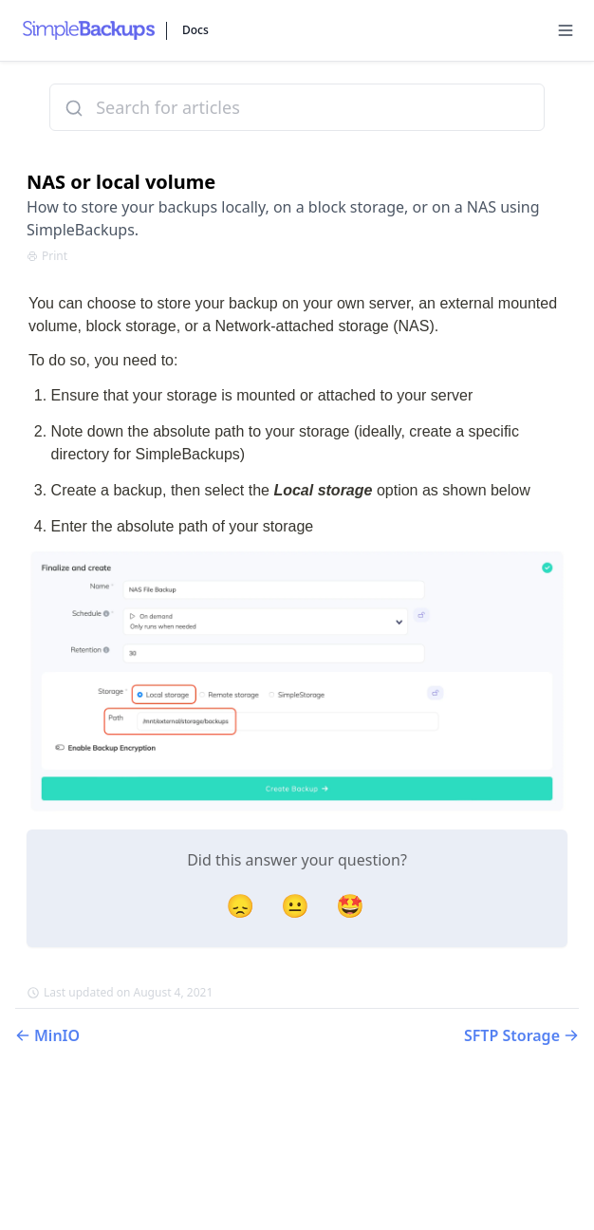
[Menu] (565, 30)
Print (47, 256)
